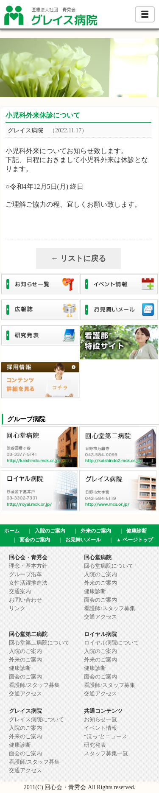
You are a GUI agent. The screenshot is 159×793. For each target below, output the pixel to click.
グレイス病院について (36, 720)
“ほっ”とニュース (105, 737)
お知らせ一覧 (100, 720)
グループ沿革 (25, 574)
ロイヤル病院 (100, 634)
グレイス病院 (25, 711)
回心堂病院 (98, 557)
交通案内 (20, 591)
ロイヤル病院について (111, 643)
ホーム (12, 531)
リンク (17, 608)
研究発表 (95, 745)
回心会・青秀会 (28, 557)
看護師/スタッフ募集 (109, 608)
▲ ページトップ (134, 540)
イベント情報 (100, 728)
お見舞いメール (83, 540)
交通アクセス (100, 617)
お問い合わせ (25, 600)
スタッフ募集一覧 (106, 754)
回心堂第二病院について (39, 643)
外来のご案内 (96, 531)
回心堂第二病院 (28, 634)
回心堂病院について (109, 566)
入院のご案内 (50, 531)
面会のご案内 (35, 540)
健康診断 (136, 531)
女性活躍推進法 (28, 583)
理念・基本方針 (28, 566)
